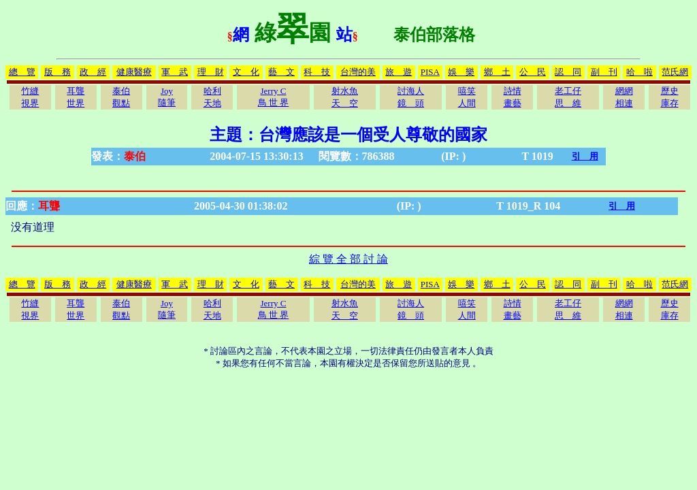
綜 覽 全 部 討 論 (348, 259)
